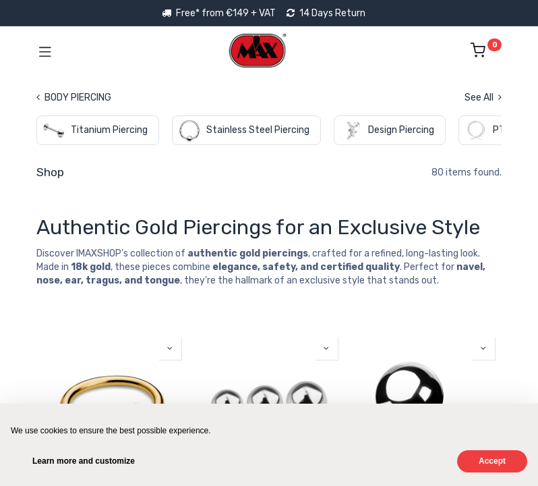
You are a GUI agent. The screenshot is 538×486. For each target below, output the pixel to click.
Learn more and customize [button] (83, 461)
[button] (169, 348)
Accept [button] (492, 461)
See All (483, 97)
